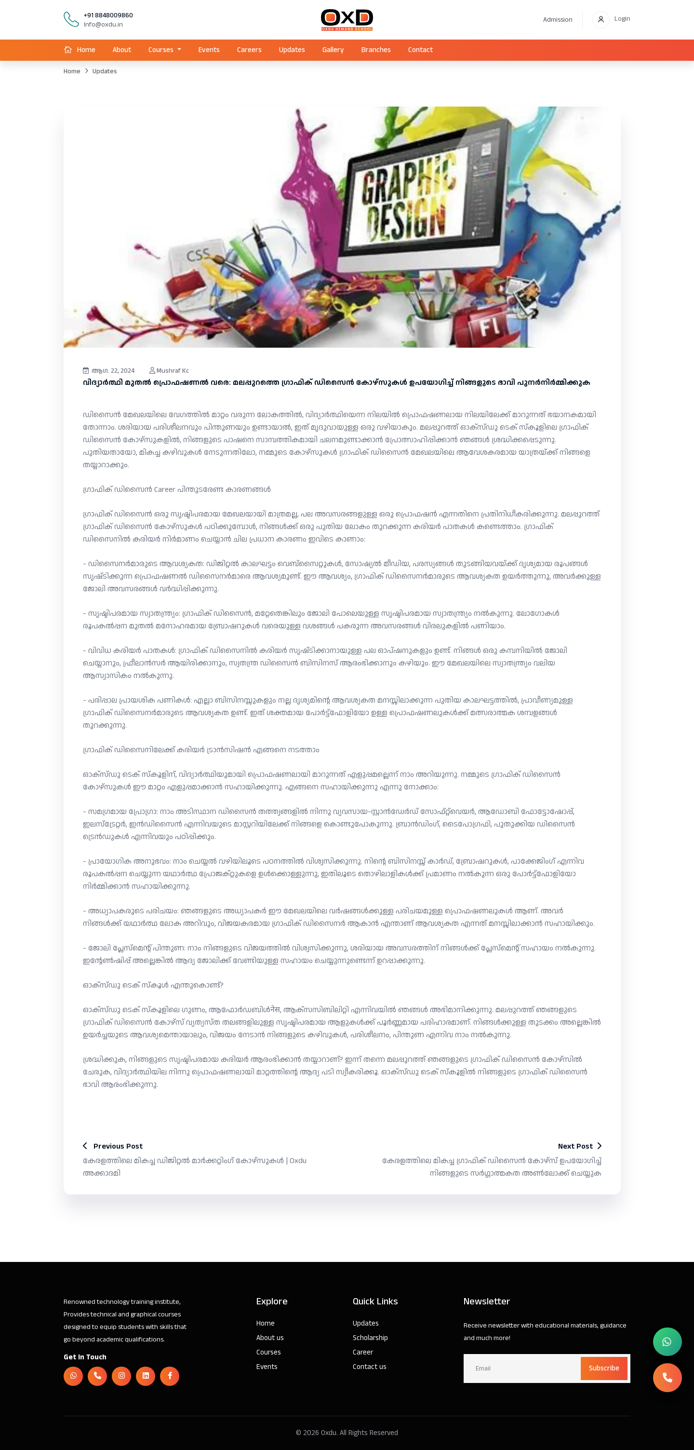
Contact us (370, 1367)
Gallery (333, 50)
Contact (420, 50)
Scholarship (370, 1338)
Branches (376, 50)
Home (86, 50)
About (122, 50)
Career (363, 1352)
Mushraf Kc (170, 371)
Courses (268, 1352)
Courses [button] (161, 50)
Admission (558, 20)
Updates (292, 50)
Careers (249, 50)
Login (622, 19)
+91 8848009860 (108, 15)
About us (270, 1338)
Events (209, 50)
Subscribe (604, 1368)
